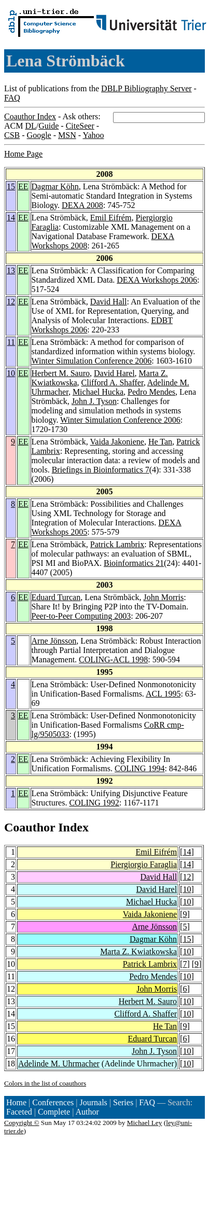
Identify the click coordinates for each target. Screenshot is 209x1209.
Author (87, 1111)
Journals (93, 1102)
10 (11, 373)
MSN (67, 135)
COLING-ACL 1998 (113, 659)
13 (11, 270)
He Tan (160, 441)
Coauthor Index (30, 116)
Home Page (23, 153)
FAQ (12, 97)
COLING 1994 (139, 768)
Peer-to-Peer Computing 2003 (81, 616)
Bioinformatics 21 (134, 563)
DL (30, 125)
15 (11, 186)
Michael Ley (144, 1123)
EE (23, 186)
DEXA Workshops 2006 (157, 279)
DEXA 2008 (82, 205)
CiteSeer (80, 125)
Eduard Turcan (56, 597)
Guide (48, 125)
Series (123, 1102)
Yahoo (93, 135)
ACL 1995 (163, 693)
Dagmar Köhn (55, 186)
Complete (54, 1111)
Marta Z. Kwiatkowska (138, 951)
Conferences (53, 1102)
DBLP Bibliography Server (146, 88)
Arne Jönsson (54, 640)
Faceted (19, 1111)
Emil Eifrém (111, 217)
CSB (12, 135)
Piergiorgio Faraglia (143, 864)
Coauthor (29, 827)
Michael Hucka (98, 391)
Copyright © (21, 1123)
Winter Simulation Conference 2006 (92, 360)
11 (11, 342)
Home (16, 1102)
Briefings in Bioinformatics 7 (100, 469)
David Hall (108, 301)
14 (11, 217)
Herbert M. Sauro (61, 373)
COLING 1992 (94, 802)
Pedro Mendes (151, 391)
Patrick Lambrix (117, 544)
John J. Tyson (94, 401)
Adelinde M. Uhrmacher (59, 1063)
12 (11, 301)
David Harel (114, 373)
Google (39, 135)
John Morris (164, 597)
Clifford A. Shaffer (112, 382)
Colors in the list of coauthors (45, 1083)
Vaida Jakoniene (117, 441)
